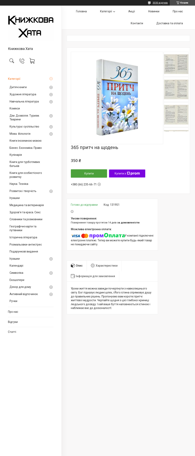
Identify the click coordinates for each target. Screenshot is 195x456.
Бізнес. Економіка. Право (26, 147)
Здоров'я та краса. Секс (25, 212)
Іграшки (15, 198)
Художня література (23, 94)
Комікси (15, 108)
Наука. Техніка (19, 183)
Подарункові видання (24, 251)
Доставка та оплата (169, 23)
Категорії (14, 78)
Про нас (13, 311)
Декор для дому (20, 286)
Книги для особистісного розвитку (26, 174)
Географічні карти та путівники (23, 228)
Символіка (16, 272)
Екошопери (17, 280)
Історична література (23, 237)
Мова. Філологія (20, 133)
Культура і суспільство (24, 126)
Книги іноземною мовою (26, 140)
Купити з (127, 173)
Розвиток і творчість (23, 191)
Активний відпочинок (24, 294)
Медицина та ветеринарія (27, 205)
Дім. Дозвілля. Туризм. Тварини (25, 117)
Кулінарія (16, 154)
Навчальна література (24, 101)
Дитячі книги (18, 87)
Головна (81, 11)
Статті (12, 331)
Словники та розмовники (26, 219)
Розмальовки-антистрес (26, 244)
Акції (131, 11)
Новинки (153, 11)
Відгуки (13, 321)
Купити (89, 173)
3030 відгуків (160, 2)
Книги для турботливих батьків (25, 164)
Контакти (137, 23)
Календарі (16, 265)
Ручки (13, 301)
